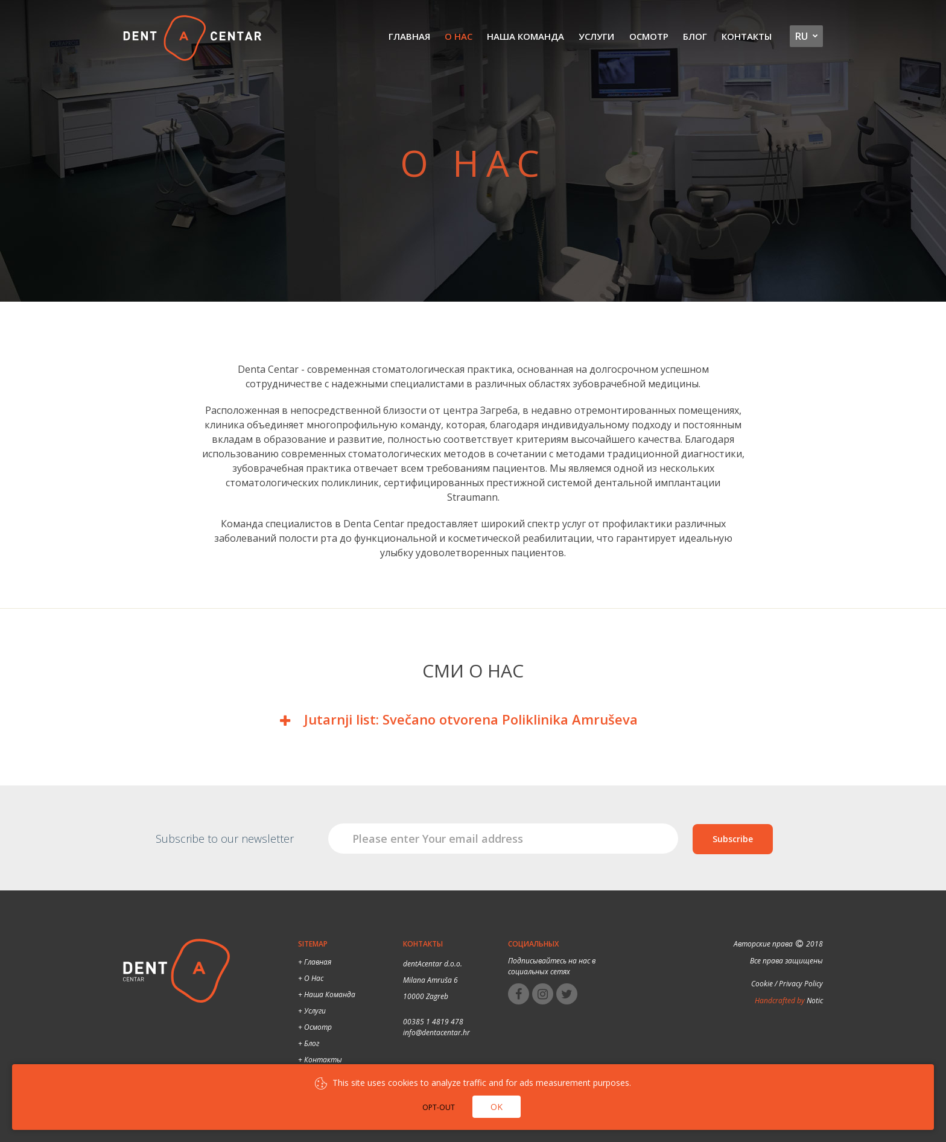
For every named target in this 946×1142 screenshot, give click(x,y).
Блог (695, 36)
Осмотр (648, 36)
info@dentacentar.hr (436, 1032)
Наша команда (526, 36)
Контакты (747, 36)
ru (801, 36)
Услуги (597, 36)
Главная (410, 36)
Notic (814, 1000)
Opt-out (438, 1107)
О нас (459, 36)
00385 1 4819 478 (433, 1022)
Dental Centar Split (192, 39)
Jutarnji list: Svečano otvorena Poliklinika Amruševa (471, 719)
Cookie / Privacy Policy (787, 984)
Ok (496, 1106)
